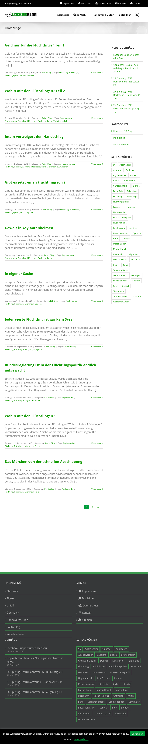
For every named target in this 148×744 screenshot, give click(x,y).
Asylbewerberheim (67, 164)
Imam (27, 166)
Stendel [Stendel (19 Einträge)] (125, 286)
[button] (137, 14)
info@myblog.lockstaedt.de (18, 3)
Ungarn (38, 303)
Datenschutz (81, 739)
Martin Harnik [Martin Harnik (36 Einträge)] (119, 249)
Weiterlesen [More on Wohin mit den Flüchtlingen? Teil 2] (96, 118)
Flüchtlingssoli (26, 212)
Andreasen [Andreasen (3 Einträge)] (131, 170)
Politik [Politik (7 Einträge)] (116, 265)
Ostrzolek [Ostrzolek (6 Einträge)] (135, 259)
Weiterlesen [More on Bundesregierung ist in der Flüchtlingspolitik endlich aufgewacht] (96, 397)
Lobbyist (30, 75)
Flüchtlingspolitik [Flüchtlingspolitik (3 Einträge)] (121, 201)
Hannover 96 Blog (122, 131)
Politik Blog (46, 72)
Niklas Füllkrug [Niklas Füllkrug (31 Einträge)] (120, 259)
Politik (37, 446)
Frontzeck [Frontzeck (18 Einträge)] (118, 207)
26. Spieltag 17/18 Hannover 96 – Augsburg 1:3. (126, 108)
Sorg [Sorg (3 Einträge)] (115, 286)
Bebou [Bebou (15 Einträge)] (116, 180)
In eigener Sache (19, 273)
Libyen (32, 349)
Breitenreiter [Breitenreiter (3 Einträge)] (129, 180)
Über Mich (13, 612)
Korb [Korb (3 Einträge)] (115, 238)
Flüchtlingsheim (45, 121)
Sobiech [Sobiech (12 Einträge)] (136, 280)
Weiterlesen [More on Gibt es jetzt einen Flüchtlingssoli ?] (96, 209)
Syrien (39, 349)
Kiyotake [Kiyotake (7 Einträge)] (136, 233)
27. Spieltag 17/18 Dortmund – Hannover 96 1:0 (126, 95)
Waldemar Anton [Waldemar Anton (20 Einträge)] (121, 301)
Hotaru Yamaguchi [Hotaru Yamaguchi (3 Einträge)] (122, 217)
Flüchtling (63, 72)
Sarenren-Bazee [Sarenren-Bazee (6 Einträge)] (120, 270)
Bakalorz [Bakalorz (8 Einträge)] (134, 175)
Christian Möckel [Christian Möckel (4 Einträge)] (121, 185)
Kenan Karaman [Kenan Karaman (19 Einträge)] (120, 233)
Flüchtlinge (73, 72)
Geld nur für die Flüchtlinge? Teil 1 (35, 45)
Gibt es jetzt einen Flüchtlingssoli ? (35, 182)
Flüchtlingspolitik (12, 75)
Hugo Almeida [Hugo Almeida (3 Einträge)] (120, 222)
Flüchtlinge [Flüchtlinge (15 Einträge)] (132, 196)
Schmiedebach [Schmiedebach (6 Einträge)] (120, 275)
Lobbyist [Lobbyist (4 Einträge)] (126, 238)
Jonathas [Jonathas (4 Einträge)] (133, 228)
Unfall (10, 605)
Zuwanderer (62, 166)
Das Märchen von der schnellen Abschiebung (43, 461)
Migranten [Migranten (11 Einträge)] (133, 254)
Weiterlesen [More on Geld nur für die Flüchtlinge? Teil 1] (96, 72)
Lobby (23, 75)
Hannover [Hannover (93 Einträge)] (131, 207)
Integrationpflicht (38, 166)
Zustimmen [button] (137, 733)
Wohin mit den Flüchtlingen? (30, 415)
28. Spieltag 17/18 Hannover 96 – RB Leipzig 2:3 (126, 81)
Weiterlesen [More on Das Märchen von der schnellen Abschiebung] (96, 489)
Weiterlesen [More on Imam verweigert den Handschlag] (96, 164)
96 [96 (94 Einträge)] (114, 164)
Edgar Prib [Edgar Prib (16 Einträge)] (118, 191)
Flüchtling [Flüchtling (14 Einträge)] (117, 196)
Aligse (10, 598)
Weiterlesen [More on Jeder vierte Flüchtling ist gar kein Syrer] (96, 346)
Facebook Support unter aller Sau (27, 648)
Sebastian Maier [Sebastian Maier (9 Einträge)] (120, 280)
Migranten (51, 166)
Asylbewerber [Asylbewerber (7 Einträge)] (119, 175)
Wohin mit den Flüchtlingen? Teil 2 (35, 90)
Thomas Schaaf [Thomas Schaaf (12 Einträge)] (120, 296)
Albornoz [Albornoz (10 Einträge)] (117, 170)
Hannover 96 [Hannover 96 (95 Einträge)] (119, 212)
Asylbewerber (11, 121)
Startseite (12, 591)
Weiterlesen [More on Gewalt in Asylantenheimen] (96, 255)
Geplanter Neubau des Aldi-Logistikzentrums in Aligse (126, 68)
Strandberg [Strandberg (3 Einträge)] (118, 291)
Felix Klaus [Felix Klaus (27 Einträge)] (132, 191)
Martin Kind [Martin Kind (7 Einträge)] (118, 254)
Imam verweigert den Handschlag (34, 136)
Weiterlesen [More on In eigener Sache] (96, 301)
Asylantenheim (66, 118)
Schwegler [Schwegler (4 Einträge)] (136, 275)
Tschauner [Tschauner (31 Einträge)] (136, 296)
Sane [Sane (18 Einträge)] (125, 265)
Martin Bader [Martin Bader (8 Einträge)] (119, 243)
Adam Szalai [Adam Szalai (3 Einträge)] (125, 164)
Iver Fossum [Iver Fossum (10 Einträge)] (119, 228)
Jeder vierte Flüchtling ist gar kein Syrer (39, 319)
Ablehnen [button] (66, 739)
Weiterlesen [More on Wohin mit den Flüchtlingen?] (96, 443)
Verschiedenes (121, 144)
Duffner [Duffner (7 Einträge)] (136, 185)
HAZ (26, 349)
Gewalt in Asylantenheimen (29, 227)
